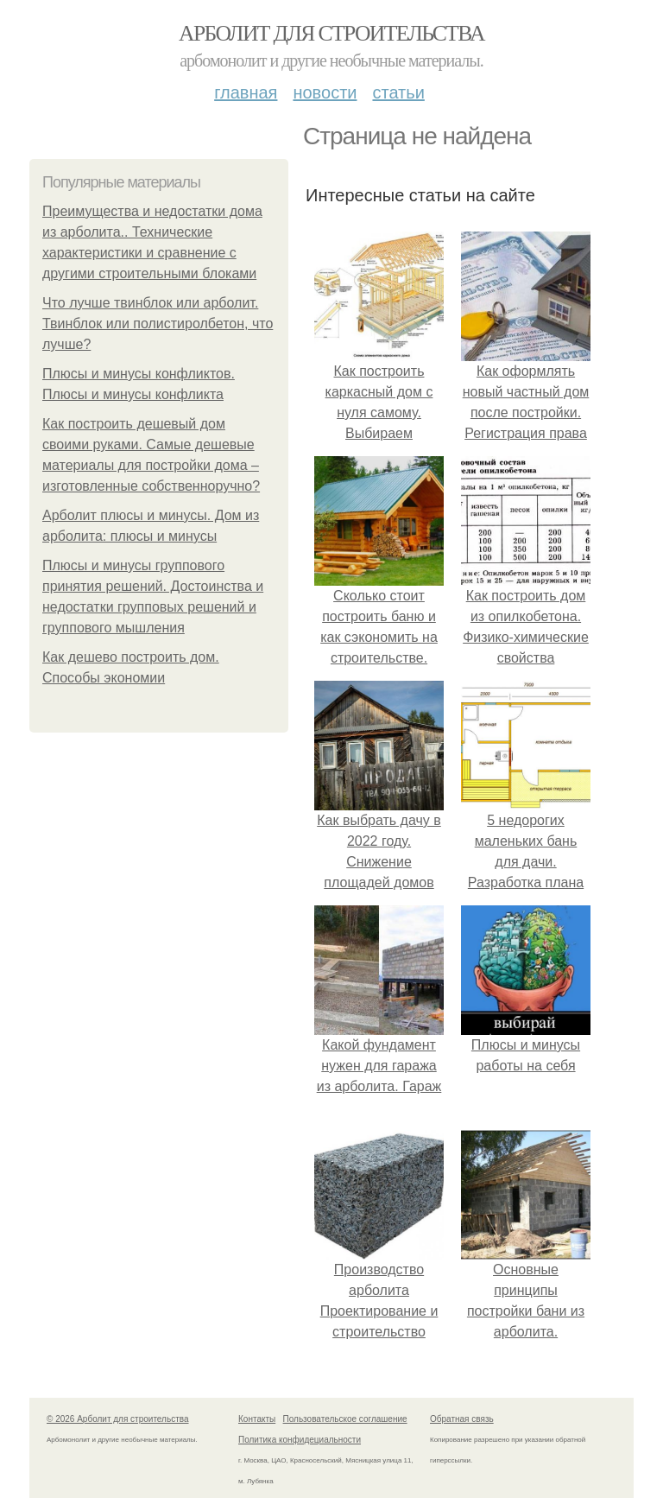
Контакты (256, 1419)
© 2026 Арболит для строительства (118, 1419)
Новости (325, 92)
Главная (245, 92)
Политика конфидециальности (299, 1439)
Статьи (398, 92)
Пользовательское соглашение (345, 1419)
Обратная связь (462, 1419)
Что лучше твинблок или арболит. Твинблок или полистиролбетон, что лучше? (157, 323)
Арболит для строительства (331, 33)
